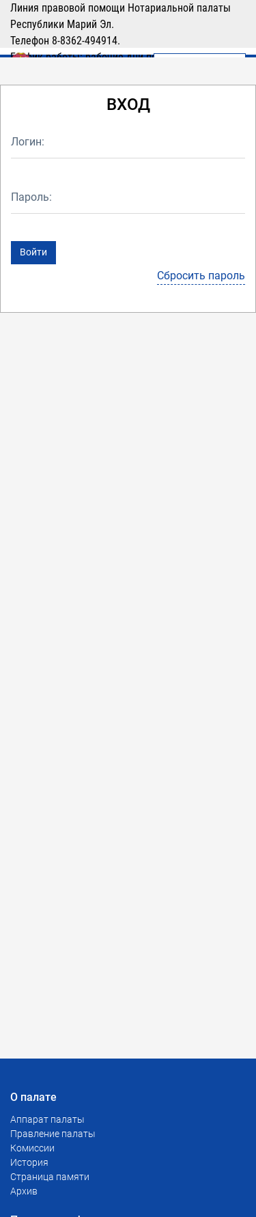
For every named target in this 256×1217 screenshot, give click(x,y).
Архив (24, 1191)
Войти (33, 252)
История (29, 1162)
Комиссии (32, 1148)
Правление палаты (53, 1133)
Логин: (27, 141)
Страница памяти (49, 1176)
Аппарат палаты (47, 1119)
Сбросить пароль (201, 275)
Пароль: (31, 197)
